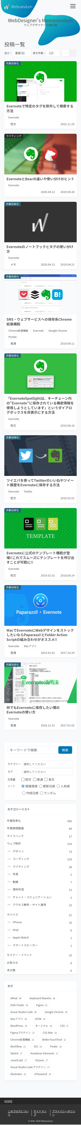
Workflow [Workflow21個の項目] (18, 1047)
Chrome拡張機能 (18, 330)
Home (8, 1101)
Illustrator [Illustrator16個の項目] (18, 1075)
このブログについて (18, 1113)
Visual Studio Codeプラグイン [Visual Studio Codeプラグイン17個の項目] (30, 1068)
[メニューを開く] (73, 6)
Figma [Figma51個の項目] (42, 1006)
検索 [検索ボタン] (65, 750)
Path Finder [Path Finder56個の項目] (19, 1006)
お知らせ (39, 963)
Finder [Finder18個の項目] (56, 1047)
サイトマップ (39, 1113)
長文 (49, 779)
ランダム (48, 793)
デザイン (42, 851)
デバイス (39, 915)
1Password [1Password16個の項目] (42, 1075)
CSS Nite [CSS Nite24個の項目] (50, 1033)
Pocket (12, 337)
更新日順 (47, 786)
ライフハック (39, 836)
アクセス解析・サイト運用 (42, 905)
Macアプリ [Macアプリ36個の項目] (18, 1020)
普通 (38, 779)
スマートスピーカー (42, 945)
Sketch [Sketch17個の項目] (16, 1054)
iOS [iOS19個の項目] (38, 1047)
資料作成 (42, 889)
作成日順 (30, 793)
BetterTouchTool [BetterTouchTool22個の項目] (54, 1040)
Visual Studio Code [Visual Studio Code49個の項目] (23, 1013)
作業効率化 (39, 821)
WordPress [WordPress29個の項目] (19, 1026)
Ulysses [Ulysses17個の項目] (42, 1061)
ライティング (42, 867)
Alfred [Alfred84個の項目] (16, 999)
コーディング (42, 859)
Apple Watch (42, 938)
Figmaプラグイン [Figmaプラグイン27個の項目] (22, 1033)
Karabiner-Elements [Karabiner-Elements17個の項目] (44, 1054)
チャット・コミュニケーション (42, 897)
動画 (42, 882)
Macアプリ (30, 646)
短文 (26, 779)
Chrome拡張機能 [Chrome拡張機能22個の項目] (22, 1040)
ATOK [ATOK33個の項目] (40, 1020)
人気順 (63, 786)
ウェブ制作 (39, 844)
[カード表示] (65, 53)
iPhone (42, 922)
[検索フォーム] (32, 750)
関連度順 (29, 786)
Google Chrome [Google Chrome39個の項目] (56, 1013)
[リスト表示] (72, 53)
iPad (42, 930)
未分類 (39, 970)
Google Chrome (58, 330)
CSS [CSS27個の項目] (64, 1026)
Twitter (28, 491)
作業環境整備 (39, 828)
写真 (42, 874)
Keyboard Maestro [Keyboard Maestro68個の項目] (43, 999)
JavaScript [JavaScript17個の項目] (18, 1061)
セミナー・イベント (39, 955)
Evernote (13, 117)
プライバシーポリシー (63, 1113)
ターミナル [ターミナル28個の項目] (43, 1026)
